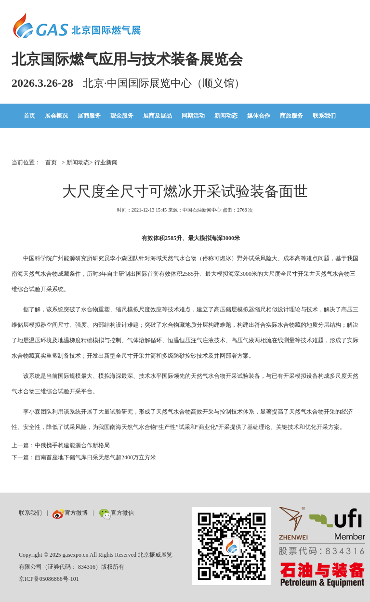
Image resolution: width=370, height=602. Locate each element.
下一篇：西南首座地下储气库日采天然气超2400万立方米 (84, 457)
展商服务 (89, 115)
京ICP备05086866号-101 (49, 578)
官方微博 (70, 512)
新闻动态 (226, 115)
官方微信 (116, 512)
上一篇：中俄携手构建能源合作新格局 (61, 445)
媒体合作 (258, 115)
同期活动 (193, 115)
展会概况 (56, 115)
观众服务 (121, 115)
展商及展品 (157, 115)
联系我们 (324, 115)
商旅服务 (291, 115)
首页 (29, 115)
